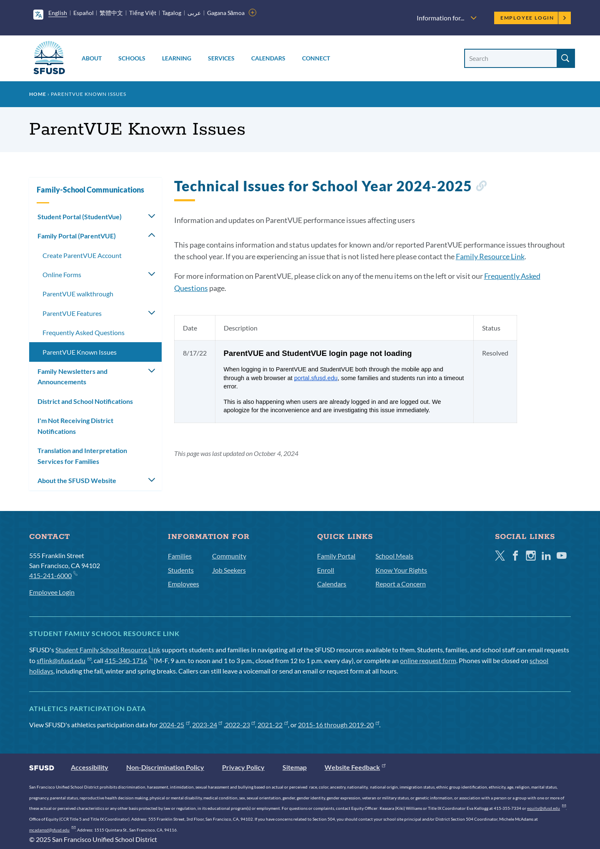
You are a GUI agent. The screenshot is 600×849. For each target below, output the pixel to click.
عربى (194, 12)
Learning (176, 58)
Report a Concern (400, 584)
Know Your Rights (401, 570)
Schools (131, 58)
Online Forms (61, 274)
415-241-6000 (53, 575)
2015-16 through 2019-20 (338, 725)
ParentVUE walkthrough (77, 294)
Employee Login (533, 18)
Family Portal (336, 556)
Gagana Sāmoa (226, 12)
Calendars (268, 58)
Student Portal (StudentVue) (80, 216)
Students (181, 570)
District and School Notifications (85, 401)
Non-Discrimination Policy (165, 767)
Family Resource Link (490, 256)
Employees (183, 584)
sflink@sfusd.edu (64, 660)
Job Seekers (229, 570)
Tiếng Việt (142, 12)
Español (83, 12)
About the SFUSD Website (77, 480)
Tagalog (171, 12)
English (57, 12)
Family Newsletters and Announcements (73, 376)
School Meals (394, 556)
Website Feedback (355, 767)
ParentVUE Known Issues (79, 352)
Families (180, 556)
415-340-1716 (128, 660)
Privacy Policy (243, 767)
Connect (316, 58)
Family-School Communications (90, 189)
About (92, 58)
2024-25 (174, 725)
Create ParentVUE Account (82, 255)
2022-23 (240, 725)
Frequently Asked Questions (83, 332)
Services (221, 58)
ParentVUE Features (72, 313)
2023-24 (207, 725)
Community (229, 556)
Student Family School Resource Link (107, 650)
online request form (428, 660)
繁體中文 (111, 12)
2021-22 (273, 725)
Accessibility (89, 767)
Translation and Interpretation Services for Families (82, 455)
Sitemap (294, 767)
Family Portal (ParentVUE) (77, 236)
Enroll (325, 570)
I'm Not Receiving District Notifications (75, 425)
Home (37, 94)
